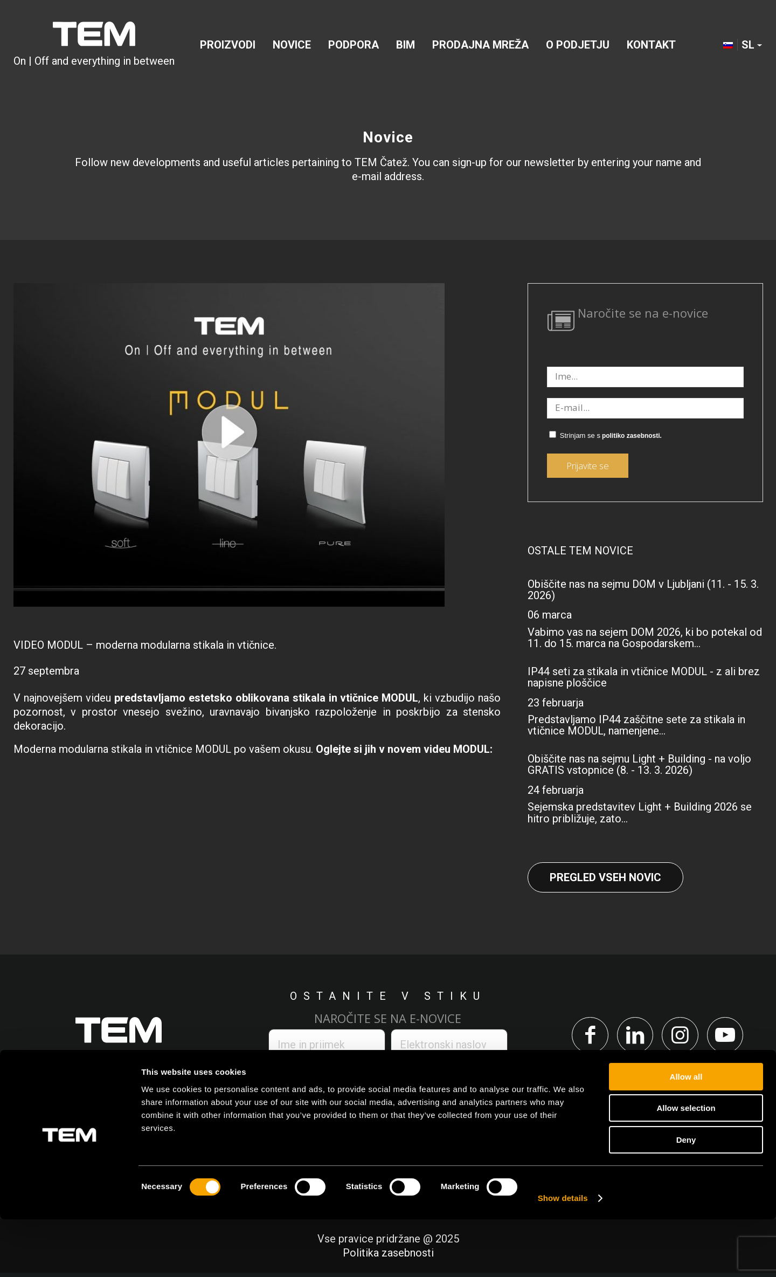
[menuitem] (227, 45)
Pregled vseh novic (605, 877)
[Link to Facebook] (584, 1037)
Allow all (686, 1134)
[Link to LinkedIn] (633, 1037)
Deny (686, 1197)
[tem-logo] (94, 45)
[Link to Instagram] (682, 1037)
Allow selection (685, 1166)
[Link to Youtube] (731, 1037)
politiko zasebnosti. (632, 436)
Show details (563, 1255)
